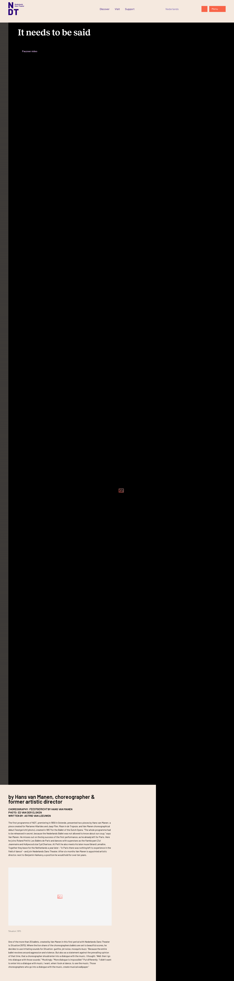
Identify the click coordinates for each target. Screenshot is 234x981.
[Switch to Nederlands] (172, 9)
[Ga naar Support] (130, 9)
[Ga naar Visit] (117, 9)
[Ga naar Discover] (104, 9)
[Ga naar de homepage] (16, 8)
